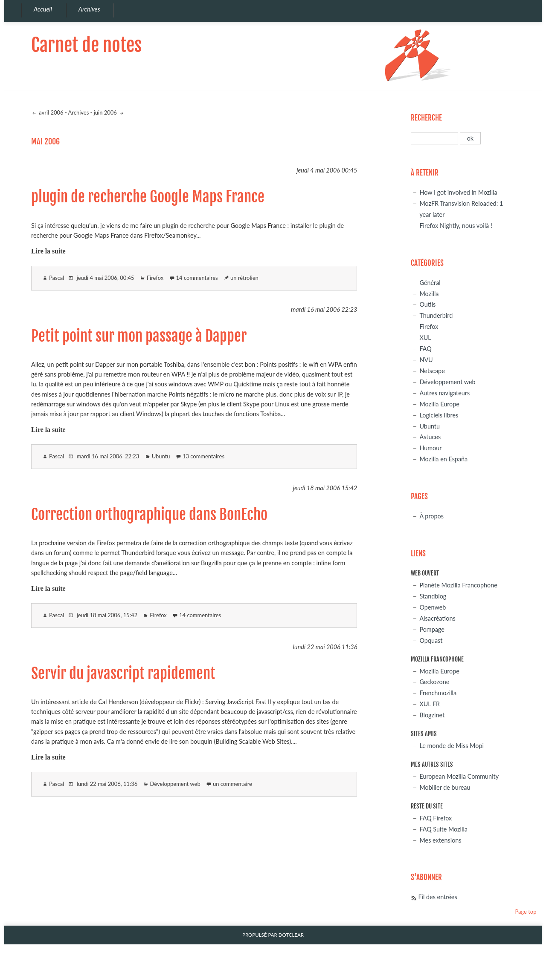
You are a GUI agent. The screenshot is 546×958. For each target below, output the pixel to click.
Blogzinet (431, 715)
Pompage (431, 629)
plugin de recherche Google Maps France (147, 196)
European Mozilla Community (459, 776)
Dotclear (291, 935)
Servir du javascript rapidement (123, 673)
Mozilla (429, 293)
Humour (430, 448)
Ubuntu (161, 456)
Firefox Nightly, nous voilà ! (455, 225)
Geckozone (434, 681)
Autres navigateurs (444, 393)
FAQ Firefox (435, 818)
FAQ (425, 348)
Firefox (155, 277)
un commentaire (232, 783)
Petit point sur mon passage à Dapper (139, 336)
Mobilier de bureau (444, 787)
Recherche (426, 117)
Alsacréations (437, 618)
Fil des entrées (437, 896)
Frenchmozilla (437, 692)
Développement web (175, 783)
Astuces (430, 436)
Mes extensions (440, 840)
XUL (425, 337)
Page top (525, 911)
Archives (78, 112)
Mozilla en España (443, 459)
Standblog (432, 596)
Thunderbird (436, 315)
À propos (431, 516)
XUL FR (429, 704)
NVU (426, 359)
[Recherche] (434, 138)
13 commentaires (203, 456)
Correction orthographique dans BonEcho (149, 514)
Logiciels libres (438, 415)
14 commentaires (197, 277)
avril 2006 (51, 112)
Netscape (431, 370)
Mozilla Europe (439, 404)
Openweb (432, 607)
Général (429, 282)
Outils (427, 304)
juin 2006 (106, 112)
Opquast (430, 640)
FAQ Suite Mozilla (443, 829)
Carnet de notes (86, 45)
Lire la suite (48, 251)
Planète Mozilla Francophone (458, 585)
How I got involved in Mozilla (458, 192)
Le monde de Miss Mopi (451, 745)
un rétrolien (244, 277)
